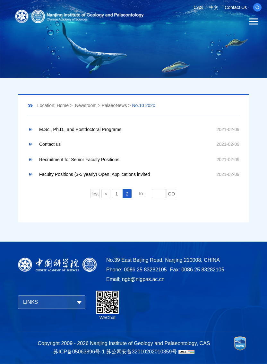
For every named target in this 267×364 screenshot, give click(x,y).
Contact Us (236, 7)
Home (63, 105)
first (95, 193)
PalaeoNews (114, 105)
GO (171, 193)
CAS (198, 7)
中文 (213, 7)
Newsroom (86, 105)
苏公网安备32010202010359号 (141, 351)
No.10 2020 (143, 105)
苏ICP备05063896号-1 (79, 351)
